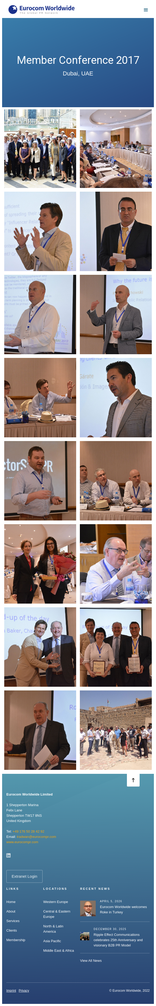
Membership (15, 940)
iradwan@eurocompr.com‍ (36, 837)
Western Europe (55, 902)
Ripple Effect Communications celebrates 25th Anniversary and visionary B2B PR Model (118, 940)
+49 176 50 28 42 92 (28, 831)
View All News (91, 961)
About (10, 911)
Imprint (11, 990)
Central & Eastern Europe (57, 914)
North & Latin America (53, 928)
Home (11, 902)
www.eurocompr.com (22, 842)
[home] (41, 10)
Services (13, 921)
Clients (11, 930)
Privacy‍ (24, 990)
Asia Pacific (52, 941)
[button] (146, 10)
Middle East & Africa (58, 951)
